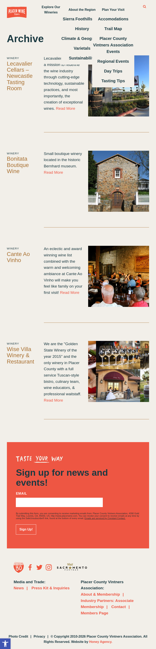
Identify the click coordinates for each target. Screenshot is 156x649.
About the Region (81, 9)
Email (21, 493)
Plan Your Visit (113, 9)
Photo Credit (18, 636)
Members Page (94, 613)
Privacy (39, 636)
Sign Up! (26, 529)
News (19, 588)
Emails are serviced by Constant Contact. (105, 518)
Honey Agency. (100, 642)
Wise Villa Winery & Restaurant (20, 355)
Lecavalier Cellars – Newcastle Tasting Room (20, 75)
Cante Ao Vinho (18, 257)
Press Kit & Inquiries (50, 588)
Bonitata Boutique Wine (18, 165)
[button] (5, 643)
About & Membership (100, 594)
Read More (65, 108)
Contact (118, 607)
